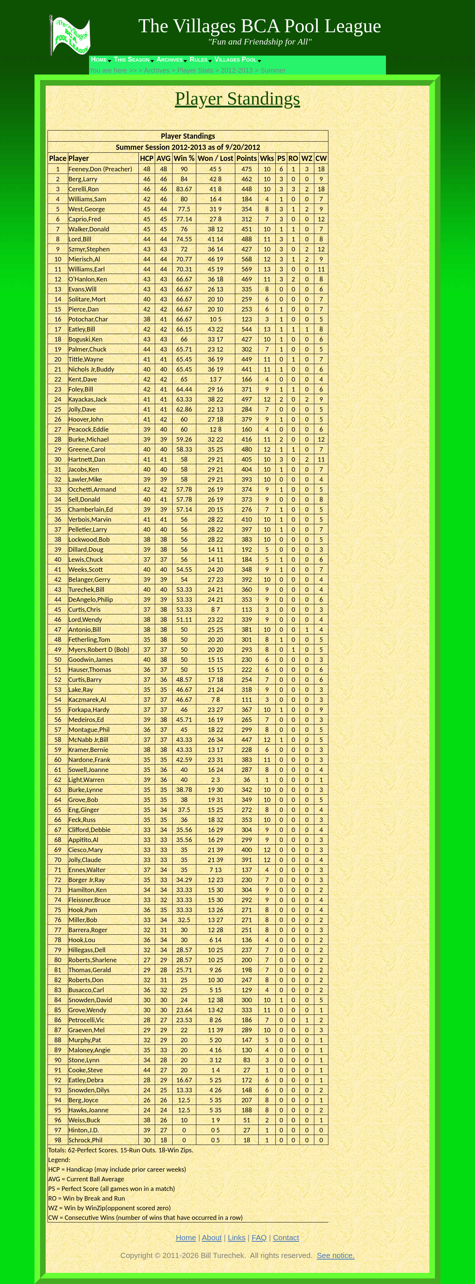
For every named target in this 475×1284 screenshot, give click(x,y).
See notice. (336, 1255)
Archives (170, 59)
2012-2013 (237, 70)
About (212, 1238)
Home (99, 59)
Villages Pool (235, 59)
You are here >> (113, 70)
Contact (286, 1238)
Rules (198, 59)
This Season (132, 59)
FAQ (259, 1238)
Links (237, 1238)
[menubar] (175, 61)
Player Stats (195, 70)
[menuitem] (100, 61)
